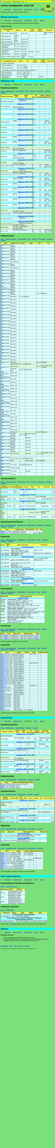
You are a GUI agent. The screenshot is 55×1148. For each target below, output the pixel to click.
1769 (2, 352)
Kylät (15, 946)
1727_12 (3, 656)
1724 (5, 635)
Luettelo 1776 (24, 509)
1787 (2, 406)
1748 (2, 289)
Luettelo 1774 (24, 501)
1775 (2, 367)
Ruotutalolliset (10, 910)
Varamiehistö (27, 9)
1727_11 (3, 654)
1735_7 (3, 673)
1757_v (3, 858)
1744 (2, 276)
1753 (2, 305)
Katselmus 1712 (23, 99)
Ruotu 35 (20, 946)
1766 (2, 343)
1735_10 (3, 678)
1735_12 (3, 682)
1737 (2, 261)
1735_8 (3, 675)
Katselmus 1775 (22, 160)
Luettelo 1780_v (24, 815)
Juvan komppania (16, 1)
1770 (2, 356)
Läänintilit (3, 92)
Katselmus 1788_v (22, 748)
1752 (2, 302)
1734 (2, 251)
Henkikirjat (48, 91)
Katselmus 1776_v (22, 742)
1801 (2, 453)
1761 (2, 330)
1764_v (3, 868)
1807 (2, 473)
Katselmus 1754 (23, 130)
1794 (2, 429)
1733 (2, 248)
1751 (2, 299)
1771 (2, 359)
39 (51, 11)
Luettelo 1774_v (24, 800)
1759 (2, 324)
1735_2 (3, 664)
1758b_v (3, 863)
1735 (2, 254)
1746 (2, 283)
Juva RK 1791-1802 (27, 578)
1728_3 (3, 661)
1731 (2, 245)
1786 (2, 403)
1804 (2, 464)
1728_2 (3, 659)
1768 (2, 349)
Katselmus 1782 (22, 177)
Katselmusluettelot (9, 88)
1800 (2, 449)
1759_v (3, 865)
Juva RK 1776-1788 (27, 569)
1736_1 (3, 684)
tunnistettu (13, 924)
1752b (2, 697)
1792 (2, 422)
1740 (2, 270)
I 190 (2, 550)
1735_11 (3, 680)
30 (33, 51)
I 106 (2, 559)
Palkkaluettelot (10, 91)
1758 (2, 321)
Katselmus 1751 (22, 125)
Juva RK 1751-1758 (27, 556)
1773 (2, 362)
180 (2, 836)
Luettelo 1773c (24, 494)
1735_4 (3, 668)
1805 (2, 467)
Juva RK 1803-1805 (27, 583)
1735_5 (3, 670)
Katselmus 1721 (22, 114)
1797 (2, 440)
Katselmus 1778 (23, 168)
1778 (2, 378)
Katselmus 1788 (22, 187)
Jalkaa (42, 95)
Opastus (42, 20)
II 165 (2, 573)
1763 (2, 337)
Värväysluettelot (19, 91)
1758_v (3, 861)
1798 (2, 443)
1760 (2, 327)
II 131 (2, 553)
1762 (2, 333)
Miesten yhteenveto (9, 17)
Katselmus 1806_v (22, 769)
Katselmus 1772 (22, 153)
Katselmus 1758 (22, 135)
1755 (2, 311)
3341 (37, 635)
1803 (2, 460)
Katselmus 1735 (22, 119)
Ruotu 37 (27, 946)
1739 (2, 267)
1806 (2, 470)
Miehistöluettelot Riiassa (12, 522)
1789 (2, 413)
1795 (2, 433)
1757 (2, 318)
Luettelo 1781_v (24, 820)
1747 (2, 286)
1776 (2, 371)
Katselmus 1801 (22, 216)
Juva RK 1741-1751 (27, 547)
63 (33, 56)
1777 (2, 375)
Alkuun (3, 91)
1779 (2, 381)
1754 (2, 308)
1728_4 (3, 663)
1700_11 (3, 533)
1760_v (3, 866)
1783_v (3, 786)
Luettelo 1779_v (24, 808)
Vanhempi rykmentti (11, 886)
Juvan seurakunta (22, 598)
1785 (2, 400)
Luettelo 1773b (24, 489)
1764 (2, 340)
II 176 (2, 570)
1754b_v (3, 853)
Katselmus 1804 (22, 221)
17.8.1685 (3, 921)
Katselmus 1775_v (22, 734)
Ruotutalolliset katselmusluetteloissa (17, 883)
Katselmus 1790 (22, 197)
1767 (2, 346)
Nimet (11, 946)
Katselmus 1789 (22, 192)
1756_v (3, 856)
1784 (2, 397)
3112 (37, 637)
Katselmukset (4, 946)
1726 (5, 638)
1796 (2, 436)
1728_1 (3, 657)
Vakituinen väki (17, 9)
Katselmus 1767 (22, 145)
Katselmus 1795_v (22, 764)
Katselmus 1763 (22, 140)
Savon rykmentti (6, 1)
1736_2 (3, 685)
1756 (2, 314)
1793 (2, 425)
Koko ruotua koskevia (10, 876)
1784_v (3, 787)
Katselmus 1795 (23, 202)
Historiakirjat (40, 91)
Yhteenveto (7, 9)
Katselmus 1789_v (21, 755)
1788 (2, 410)
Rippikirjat (32, 91)
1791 (2, 419)
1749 (2, 292)
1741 (2, 273)
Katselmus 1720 (22, 109)
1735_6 (3, 671)
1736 (2, 257)
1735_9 (3, 677)
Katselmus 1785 (23, 182)
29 (43, 76)
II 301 (2, 585)
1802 (2, 457)
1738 (2, 264)
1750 (2, 295)
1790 (2, 416)
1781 (2, 387)
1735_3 (3, 666)
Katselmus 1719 (22, 104)
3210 (37, 638)
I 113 (2, 566)
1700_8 (3, 531)
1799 (2, 446)
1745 (2, 280)
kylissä (11, 12)
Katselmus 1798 (22, 208)
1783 (2, 394)
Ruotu (22, 1)
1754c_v (3, 854)
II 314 (2, 840)
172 (2, 581)
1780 (2, 384)
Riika (27, 91)
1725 (5, 637)
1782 (2, 391)
